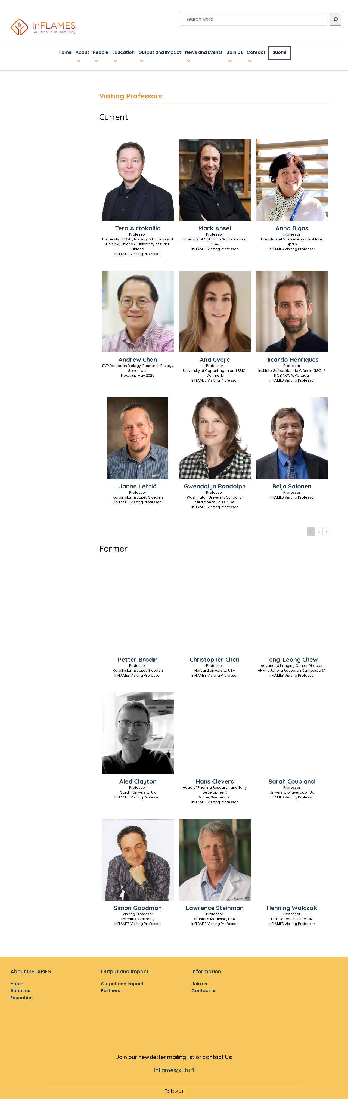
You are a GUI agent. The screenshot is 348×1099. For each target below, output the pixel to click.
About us (20, 989)
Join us (199, 982)
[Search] (335, 19)
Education (21, 996)
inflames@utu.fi (174, 1069)
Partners (110, 989)
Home (16, 982)
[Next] (326, 530)
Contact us (203, 989)
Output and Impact (122, 982)
